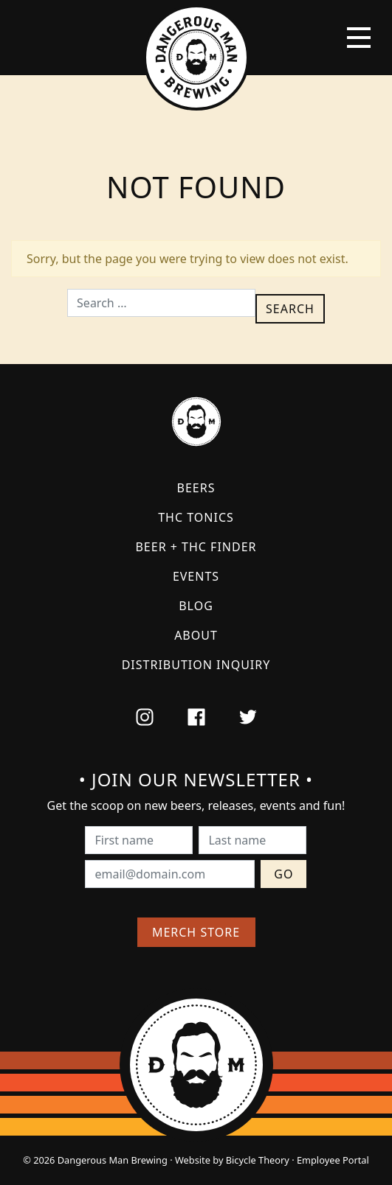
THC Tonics (196, 517)
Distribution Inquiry (196, 665)
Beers (196, 488)
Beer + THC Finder (195, 547)
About (196, 635)
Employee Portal (333, 1160)
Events (196, 576)
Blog (196, 606)
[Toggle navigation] (358, 37)
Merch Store (196, 932)
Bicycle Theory (257, 1160)
